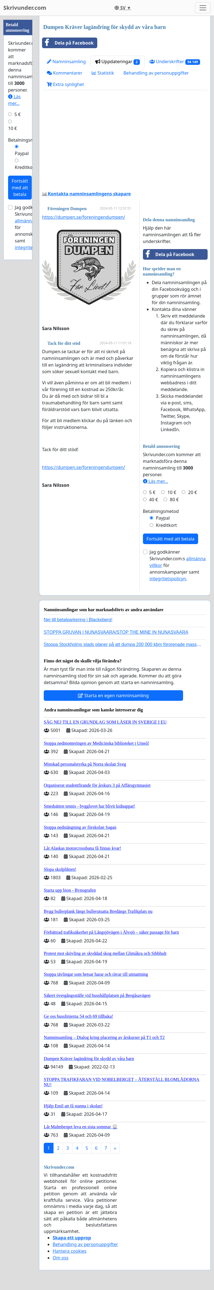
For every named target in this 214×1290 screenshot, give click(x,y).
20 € (192, 492)
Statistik (103, 73)
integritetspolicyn (168, 579)
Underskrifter (174, 61)
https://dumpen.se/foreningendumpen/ (83, 217)
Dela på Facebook (68, 43)
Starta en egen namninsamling (113, 695)
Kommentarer (64, 73)
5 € (152, 492)
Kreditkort (166, 525)
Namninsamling (66, 61)
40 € (153, 500)
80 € (174, 500)
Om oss (61, 1258)
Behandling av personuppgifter (156, 73)
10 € (171, 492)
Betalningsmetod (161, 511)
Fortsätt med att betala (170, 539)
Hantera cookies (69, 1251)
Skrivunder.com (24, 7)
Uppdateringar (117, 61)
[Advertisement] (125, 142)
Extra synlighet (65, 84)
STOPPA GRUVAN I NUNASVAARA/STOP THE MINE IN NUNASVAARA (116, 632)
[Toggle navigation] (203, 7)
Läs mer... (155, 481)
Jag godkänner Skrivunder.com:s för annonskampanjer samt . (178, 565)
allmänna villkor (31, 221)
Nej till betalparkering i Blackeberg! (78, 619)
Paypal (163, 518)
